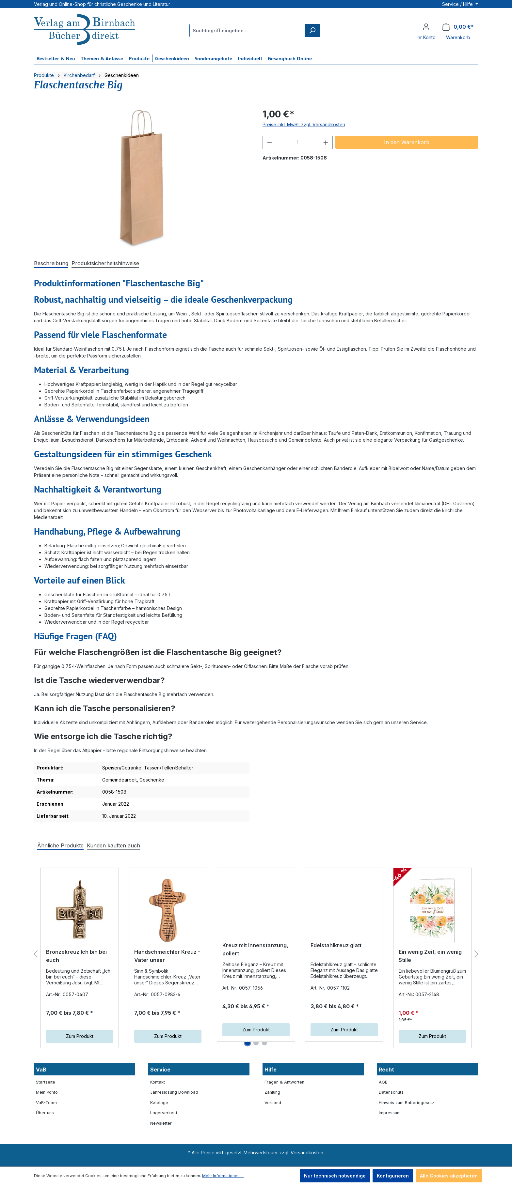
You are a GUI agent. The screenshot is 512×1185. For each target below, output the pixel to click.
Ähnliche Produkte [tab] (60, 845)
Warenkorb (458, 37)
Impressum (390, 1112)
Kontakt (157, 1082)
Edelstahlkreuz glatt (336, 952)
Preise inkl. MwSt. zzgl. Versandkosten (304, 124)
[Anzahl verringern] (269, 142)
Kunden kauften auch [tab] (113, 845)
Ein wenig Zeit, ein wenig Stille (430, 956)
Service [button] (160, 1069)
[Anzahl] (298, 142)
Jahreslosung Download (174, 1092)
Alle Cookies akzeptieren (449, 1175)
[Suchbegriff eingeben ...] (247, 30)
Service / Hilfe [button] (458, 4)
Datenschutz (391, 1092)
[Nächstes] (476, 954)
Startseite (45, 1082)
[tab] (51, 263)
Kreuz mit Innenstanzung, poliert (255, 956)
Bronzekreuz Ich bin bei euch (76, 956)
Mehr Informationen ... (223, 1175)
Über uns (45, 1112)
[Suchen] (312, 30)
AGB (383, 1082)
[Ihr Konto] (426, 26)
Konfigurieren (393, 1175)
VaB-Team (46, 1102)
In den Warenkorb (406, 142)
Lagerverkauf (163, 1112)
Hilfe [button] (270, 1069)
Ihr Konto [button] (426, 37)
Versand (272, 1102)
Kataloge (159, 1102)
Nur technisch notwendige (335, 1175)
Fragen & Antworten (284, 1082)
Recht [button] (386, 1069)
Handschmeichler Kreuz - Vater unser (167, 956)
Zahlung (272, 1092)
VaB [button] (41, 1069)
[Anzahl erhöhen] (326, 142)
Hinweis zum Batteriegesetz (406, 1102)
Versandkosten (307, 1152)
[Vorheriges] (35, 954)
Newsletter (161, 1123)
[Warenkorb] (458, 27)
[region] (141, 177)
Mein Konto (47, 1092)
